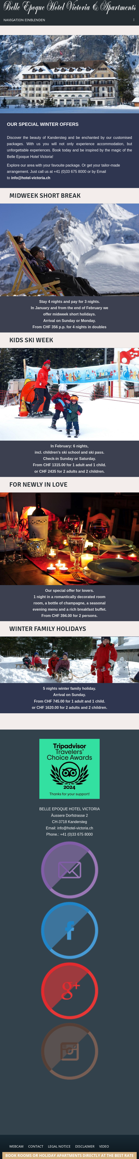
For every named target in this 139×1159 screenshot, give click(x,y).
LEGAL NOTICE (59, 1146)
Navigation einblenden (24, 20)
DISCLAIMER (85, 1146)
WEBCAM (16, 1146)
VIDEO (104, 1146)
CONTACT (35, 1146)
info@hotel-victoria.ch (31, 178)
